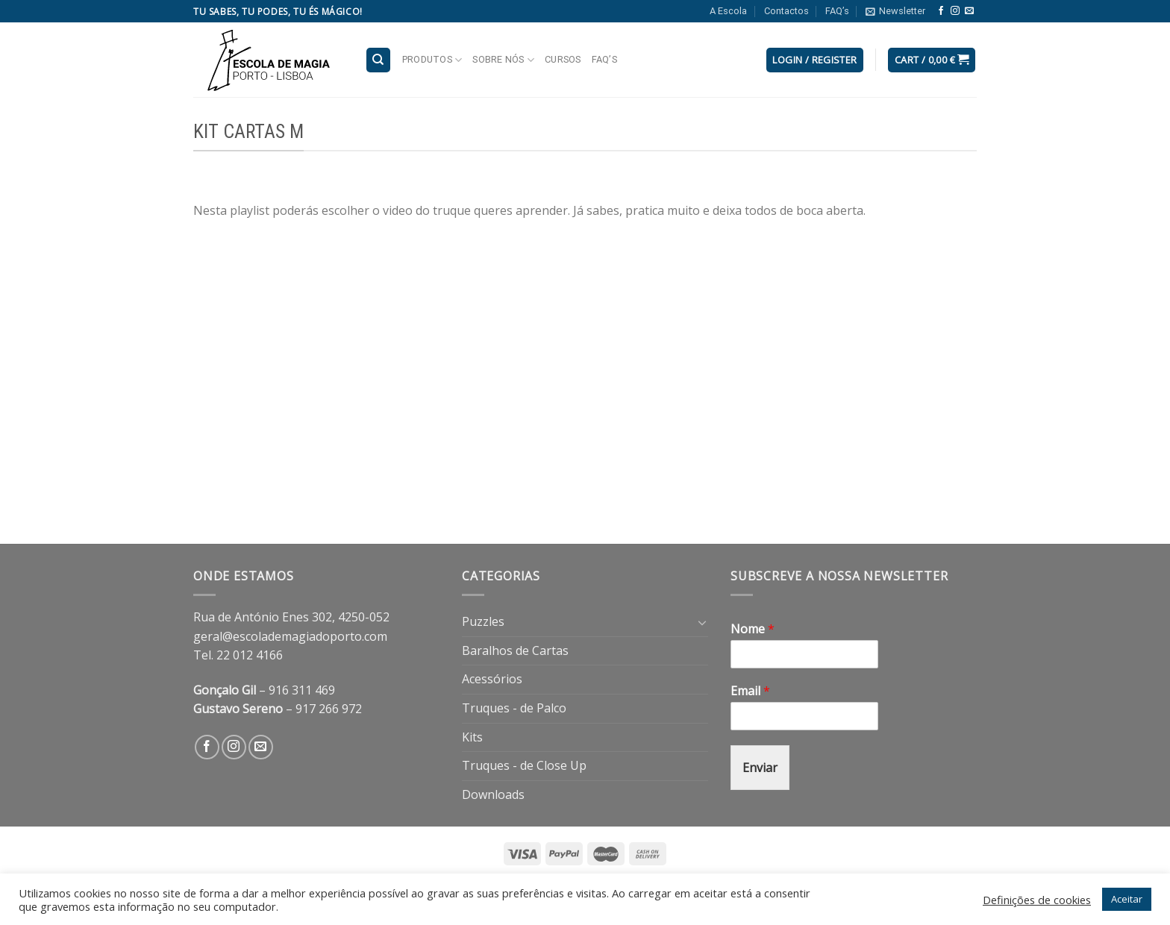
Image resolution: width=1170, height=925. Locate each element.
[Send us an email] (969, 11)
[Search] (378, 60)
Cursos (563, 59)
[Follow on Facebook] (940, 11)
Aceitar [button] (1126, 899)
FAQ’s (837, 10)
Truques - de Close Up (524, 765)
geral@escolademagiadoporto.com (290, 636)
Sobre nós (503, 60)
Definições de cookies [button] (1037, 899)
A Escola (728, 10)
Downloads (493, 794)
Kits (472, 737)
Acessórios (492, 679)
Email (750, 691)
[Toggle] (702, 622)
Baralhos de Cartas (515, 650)
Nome (753, 629)
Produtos (432, 60)
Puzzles (483, 621)
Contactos (786, 10)
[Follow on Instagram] (955, 11)
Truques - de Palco (514, 708)
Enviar (760, 767)
